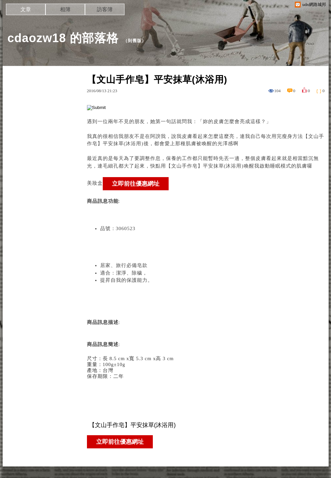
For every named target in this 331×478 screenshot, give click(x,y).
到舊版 (135, 40)
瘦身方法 (292, 136)
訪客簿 (105, 9)
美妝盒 (95, 183)
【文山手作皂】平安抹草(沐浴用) (205, 166)
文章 (25, 9)
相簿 (65, 9)
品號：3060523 (118, 228)
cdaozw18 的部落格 (63, 38)
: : (206, 384)
